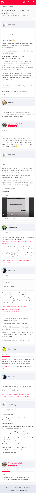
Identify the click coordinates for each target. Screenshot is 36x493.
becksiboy (6, 15)
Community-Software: (18, 490)
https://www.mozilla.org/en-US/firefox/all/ (15, 306)
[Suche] (24, 2)
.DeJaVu (20, 340)
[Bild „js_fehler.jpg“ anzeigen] (18, 208)
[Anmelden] (29, 2)
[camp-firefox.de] (2, 2)
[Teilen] (33, 19)
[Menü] (33, 2)
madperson (5, 366)
